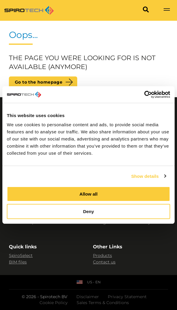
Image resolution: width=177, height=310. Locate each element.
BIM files (18, 262)
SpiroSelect (21, 255)
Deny (88, 211)
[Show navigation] (166, 10)
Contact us (104, 262)
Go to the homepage (38, 82)
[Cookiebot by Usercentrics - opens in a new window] (144, 94)
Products (102, 255)
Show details (145, 176)
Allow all (89, 193)
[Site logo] (29, 10)
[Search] (145, 10)
